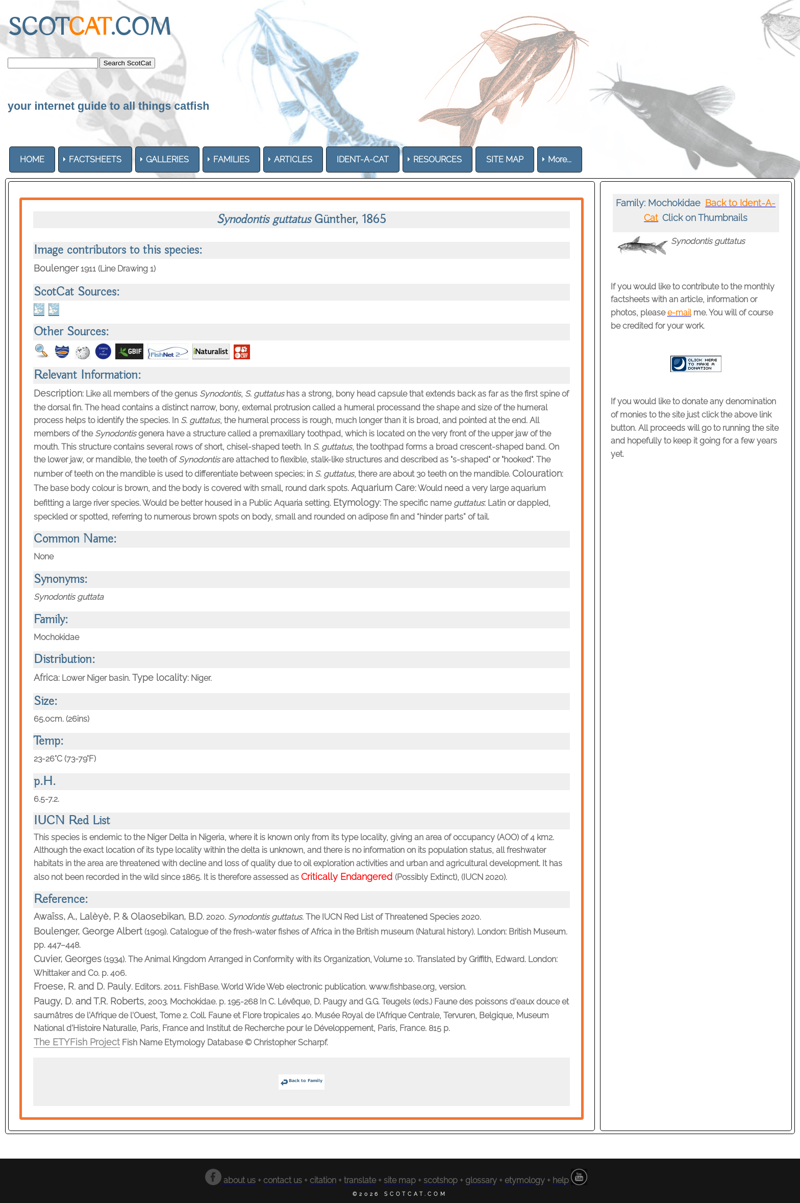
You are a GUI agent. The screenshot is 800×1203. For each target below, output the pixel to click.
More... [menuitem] (559, 159)
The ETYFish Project (77, 1042)
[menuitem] (32, 159)
